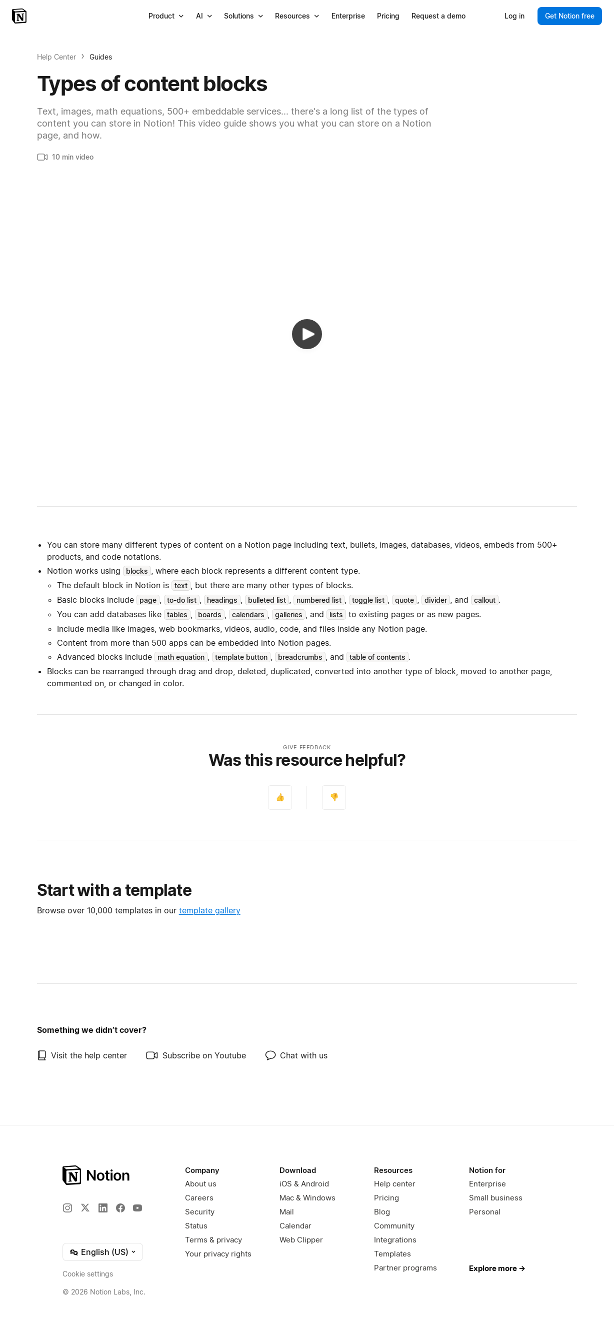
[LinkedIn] (103, 1208)
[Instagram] (68, 1208)
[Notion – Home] (20, 16)
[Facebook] (120, 1208)
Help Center (56, 57)
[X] (85, 1207)
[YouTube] (138, 1208)
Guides (101, 57)
